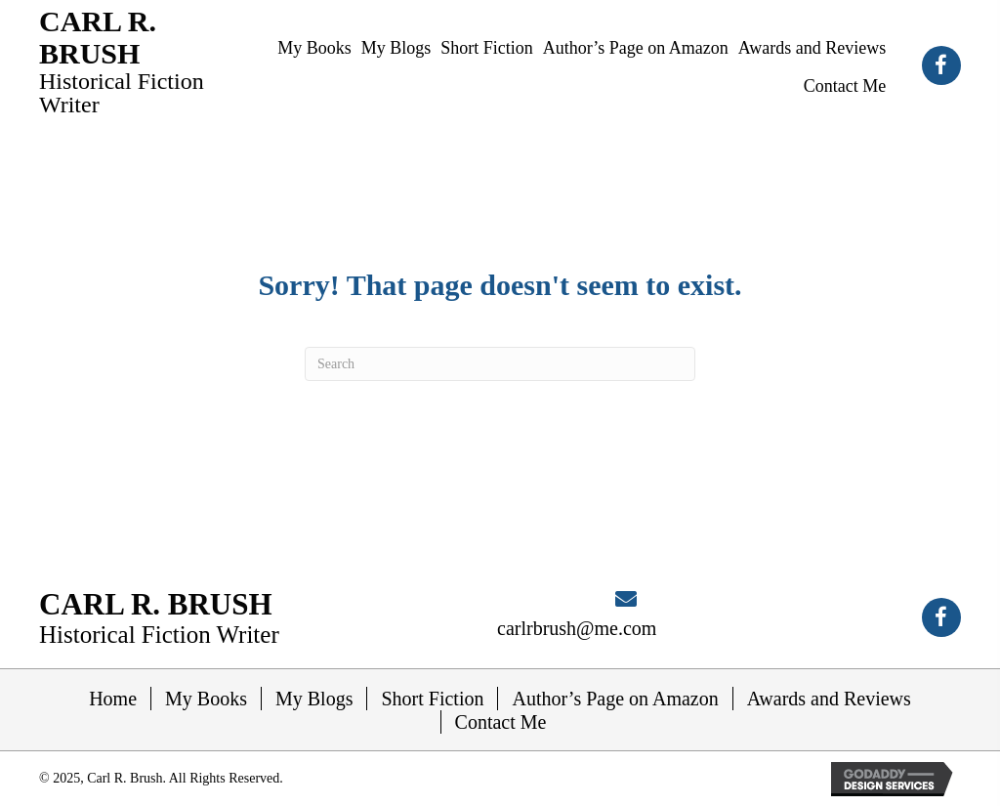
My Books (206, 698)
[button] (941, 65)
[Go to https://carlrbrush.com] (136, 60)
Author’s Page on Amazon (615, 698)
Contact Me (501, 722)
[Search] (500, 364)
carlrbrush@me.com (576, 628)
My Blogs (314, 698)
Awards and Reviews (829, 698)
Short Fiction (432, 698)
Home (113, 698)
